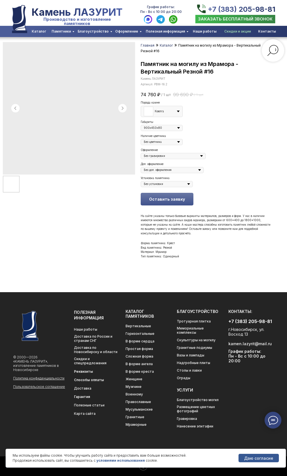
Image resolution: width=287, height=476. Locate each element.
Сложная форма (139, 356)
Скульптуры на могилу (196, 340)
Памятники (61, 31)
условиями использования (120, 460)
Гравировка (187, 419)
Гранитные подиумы (194, 347)
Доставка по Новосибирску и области (95, 349)
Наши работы (205, 31)
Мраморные (136, 424)
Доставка (82, 388)
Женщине (134, 379)
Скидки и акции (237, 31)
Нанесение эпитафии (195, 426)
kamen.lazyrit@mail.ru (250, 343)
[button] (235, 19)
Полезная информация (165, 31)
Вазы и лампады (190, 355)
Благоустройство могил (198, 400)
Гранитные (135, 417)
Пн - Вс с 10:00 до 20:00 (161, 12)
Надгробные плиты (193, 363)
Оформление (126, 31)
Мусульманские (139, 409)
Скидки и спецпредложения (90, 361)
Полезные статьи (89, 405)
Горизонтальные (140, 333)
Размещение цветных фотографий (196, 409)
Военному (134, 394)
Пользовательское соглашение (39, 387)
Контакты (267, 31)
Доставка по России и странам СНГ (93, 338)
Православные (138, 402)
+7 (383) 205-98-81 (241, 9)
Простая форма (139, 349)
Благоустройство (93, 31)
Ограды (183, 378)
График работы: (161, 7)
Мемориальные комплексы (190, 330)
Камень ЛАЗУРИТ (77, 12)
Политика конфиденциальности (38, 378)
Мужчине (134, 387)
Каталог (39, 31)
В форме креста (140, 371)
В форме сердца (140, 341)
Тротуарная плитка (194, 321)
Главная (147, 45)
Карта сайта (85, 413)
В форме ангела (139, 364)
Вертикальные (138, 326)
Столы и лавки (189, 370)
